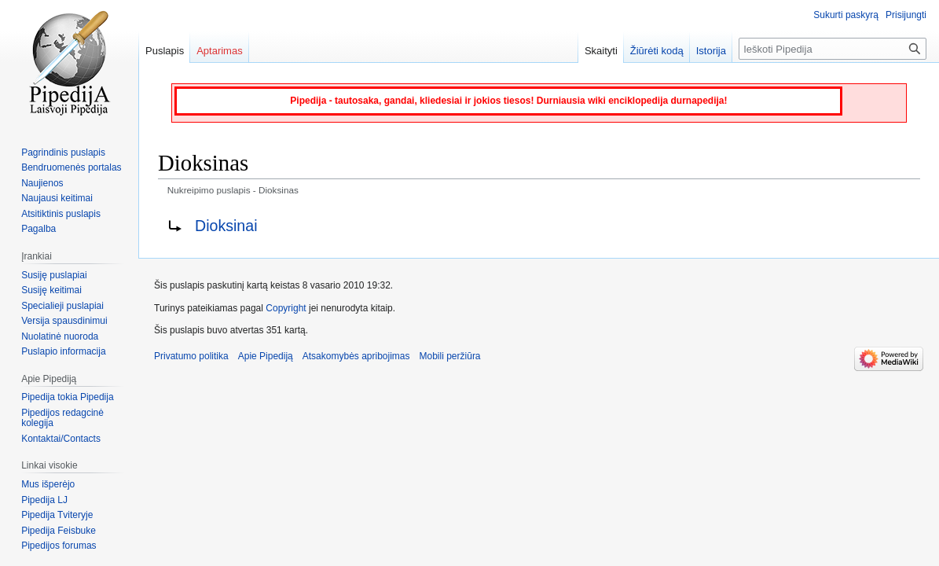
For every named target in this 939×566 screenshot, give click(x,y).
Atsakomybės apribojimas (356, 356)
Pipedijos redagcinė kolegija (62, 418)
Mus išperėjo (48, 484)
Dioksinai (226, 225)
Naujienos (42, 183)
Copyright (286, 308)
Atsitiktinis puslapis (61, 213)
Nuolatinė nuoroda (59, 336)
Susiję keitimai (51, 290)
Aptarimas (219, 51)
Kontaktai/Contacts (61, 438)
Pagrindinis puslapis (63, 152)
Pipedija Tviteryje (57, 514)
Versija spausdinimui (64, 320)
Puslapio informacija (63, 351)
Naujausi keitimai (57, 198)
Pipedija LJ (44, 499)
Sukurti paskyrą (845, 14)
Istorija (711, 51)
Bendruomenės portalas (71, 167)
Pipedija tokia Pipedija (67, 396)
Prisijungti (906, 14)
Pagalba (38, 228)
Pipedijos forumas (58, 545)
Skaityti (601, 51)
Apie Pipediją (265, 356)
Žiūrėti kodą (657, 51)
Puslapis (164, 51)
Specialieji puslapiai (62, 305)
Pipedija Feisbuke (58, 530)
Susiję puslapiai (53, 275)
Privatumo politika (191, 356)
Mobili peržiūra (450, 356)
